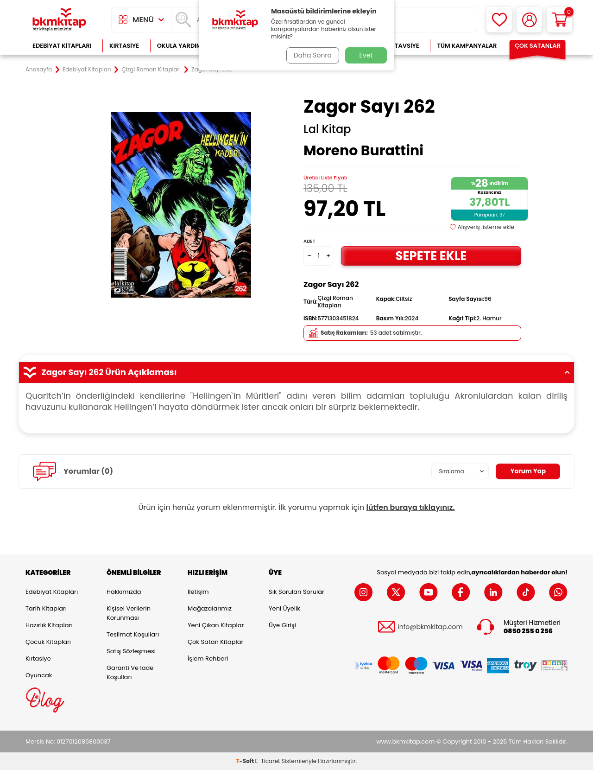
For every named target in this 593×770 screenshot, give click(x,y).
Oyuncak (38, 675)
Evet (366, 55)
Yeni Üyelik (284, 608)
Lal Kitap (327, 129)
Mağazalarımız (210, 608)
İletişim (198, 591)
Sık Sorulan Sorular (296, 591)
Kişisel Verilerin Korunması (129, 613)
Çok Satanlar (538, 46)
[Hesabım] (529, 19)
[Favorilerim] (499, 19)
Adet (309, 241)
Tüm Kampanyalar (467, 46)
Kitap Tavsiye (397, 46)
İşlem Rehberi (208, 658)
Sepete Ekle (431, 255)
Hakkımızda (124, 591)
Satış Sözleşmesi (131, 651)
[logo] (59, 19)
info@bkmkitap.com (430, 627)
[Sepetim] (559, 19)
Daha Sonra (312, 55)
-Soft (245, 761)
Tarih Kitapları (46, 608)
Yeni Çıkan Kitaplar (216, 625)
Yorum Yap (527, 471)
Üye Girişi (282, 625)
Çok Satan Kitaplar (215, 641)
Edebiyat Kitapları (61, 46)
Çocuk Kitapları (48, 641)
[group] (181, 205)
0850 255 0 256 (528, 631)
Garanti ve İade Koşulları (130, 672)
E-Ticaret (267, 761)
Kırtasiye (124, 46)
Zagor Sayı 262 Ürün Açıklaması (296, 372)
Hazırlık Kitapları (49, 625)
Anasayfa (38, 69)
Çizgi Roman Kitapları (151, 69)
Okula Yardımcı (182, 46)
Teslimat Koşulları (133, 634)
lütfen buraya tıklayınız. (410, 507)
